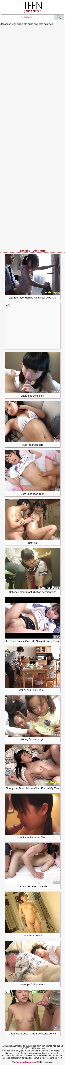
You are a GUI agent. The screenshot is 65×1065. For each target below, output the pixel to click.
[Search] (27, 17)
